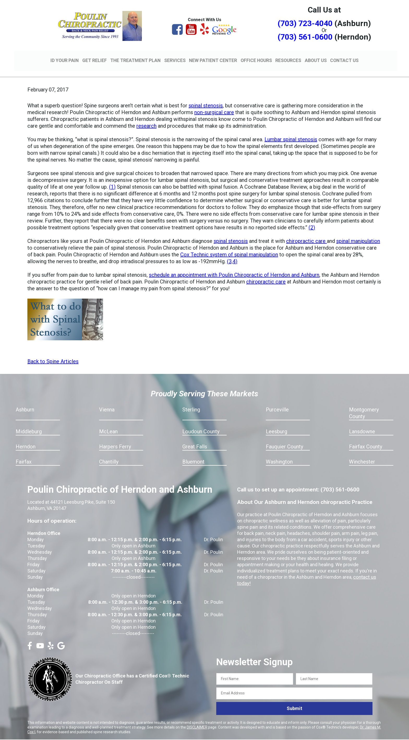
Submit (294, 701)
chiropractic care (306, 233)
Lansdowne (362, 424)
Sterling (191, 402)
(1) (112, 179)
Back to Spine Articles (53, 354)
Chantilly (108, 454)
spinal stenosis (206, 98)
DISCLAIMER (197, 720)
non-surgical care (214, 105)
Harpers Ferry (115, 439)
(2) (312, 220)
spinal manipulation (358, 233)
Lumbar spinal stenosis (290, 132)
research (146, 118)
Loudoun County (200, 424)
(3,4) (232, 254)
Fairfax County (365, 439)
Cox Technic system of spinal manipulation (229, 247)
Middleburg (29, 424)
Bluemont (193, 454)
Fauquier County (284, 439)
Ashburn (25, 402)
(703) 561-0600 (305, 36)
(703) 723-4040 (305, 23)
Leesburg (276, 424)
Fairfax (24, 454)
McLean (108, 424)
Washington (279, 454)
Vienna (107, 402)
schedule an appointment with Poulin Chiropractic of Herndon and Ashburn (234, 267)
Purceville (277, 402)
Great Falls (194, 439)
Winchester (362, 454)
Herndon (25, 439)
